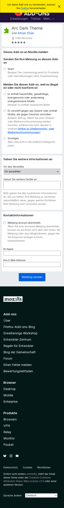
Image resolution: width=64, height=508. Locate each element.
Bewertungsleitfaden (18, 371)
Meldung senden (32, 277)
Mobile (8, 395)
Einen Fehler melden (17, 365)
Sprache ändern (12, 495)
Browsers (10, 419)
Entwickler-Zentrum (17, 339)
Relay (7, 432)
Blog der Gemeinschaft (19, 352)
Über (6, 320)
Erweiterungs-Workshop (20, 333)
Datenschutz (10, 467)
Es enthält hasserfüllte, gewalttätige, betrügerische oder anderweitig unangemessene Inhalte (28, 98)
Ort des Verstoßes (13, 166)
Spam (11, 68)
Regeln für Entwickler (18, 346)
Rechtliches (44, 467)
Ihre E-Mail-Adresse (15, 260)
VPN (6, 425)
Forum (7, 358)
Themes (36, 18)
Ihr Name (9, 249)
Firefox (25, 8)
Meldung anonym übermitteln (24, 222)
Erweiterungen (19, 18)
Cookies (27, 467)
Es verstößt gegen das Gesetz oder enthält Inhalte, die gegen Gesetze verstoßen (32, 112)
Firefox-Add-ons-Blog (19, 327)
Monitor (9, 438)
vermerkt (31, 473)
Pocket (8, 444)
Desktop (9, 389)
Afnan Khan (26, 33)
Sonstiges (13, 138)
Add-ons (10, 314)
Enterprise (10, 401)
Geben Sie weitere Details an (20, 179)
